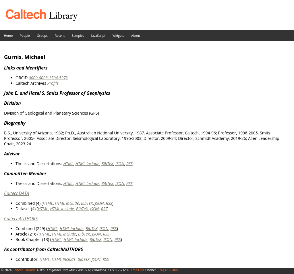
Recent (60, 35)
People (25, 35)
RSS (129, 163)
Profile (53, 83)
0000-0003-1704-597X (48, 77)
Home (8, 35)
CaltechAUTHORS (21, 218)
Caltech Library (23, 270)
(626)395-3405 (167, 270)
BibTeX (107, 163)
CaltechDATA (16, 193)
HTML (68, 163)
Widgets (118, 35)
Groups (42, 35)
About (135, 35)
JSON (119, 163)
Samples (78, 35)
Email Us (137, 270)
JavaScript (98, 35)
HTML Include (87, 163)
